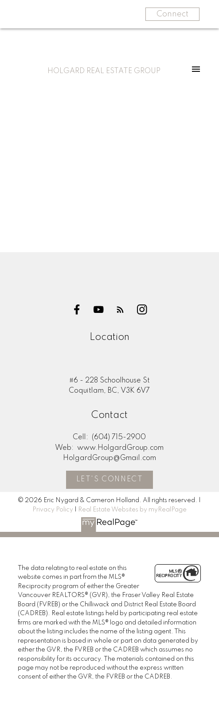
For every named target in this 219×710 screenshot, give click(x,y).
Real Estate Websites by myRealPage (132, 510)
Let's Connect (109, 479)
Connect (172, 14)
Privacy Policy (52, 510)
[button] (77, 309)
